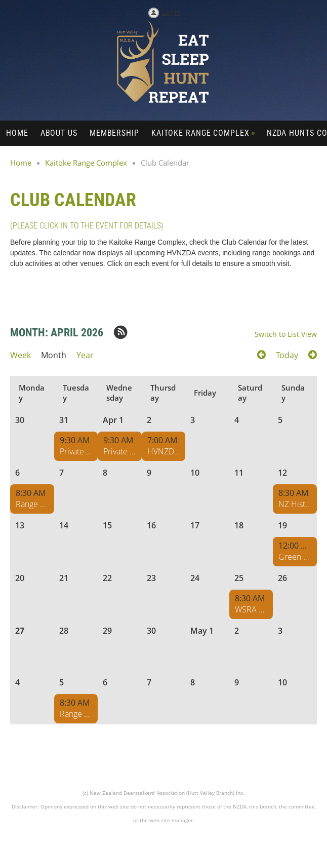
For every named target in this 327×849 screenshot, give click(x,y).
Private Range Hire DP (76, 451)
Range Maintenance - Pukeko (32, 504)
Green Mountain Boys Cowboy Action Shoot (294, 556)
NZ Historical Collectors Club (294, 504)
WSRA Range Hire (251, 609)
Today (287, 355)
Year (85, 355)
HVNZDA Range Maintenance (163, 451)
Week (20, 355)
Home (20, 163)
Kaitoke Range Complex (86, 163)
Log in (171, 12)
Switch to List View (286, 334)
